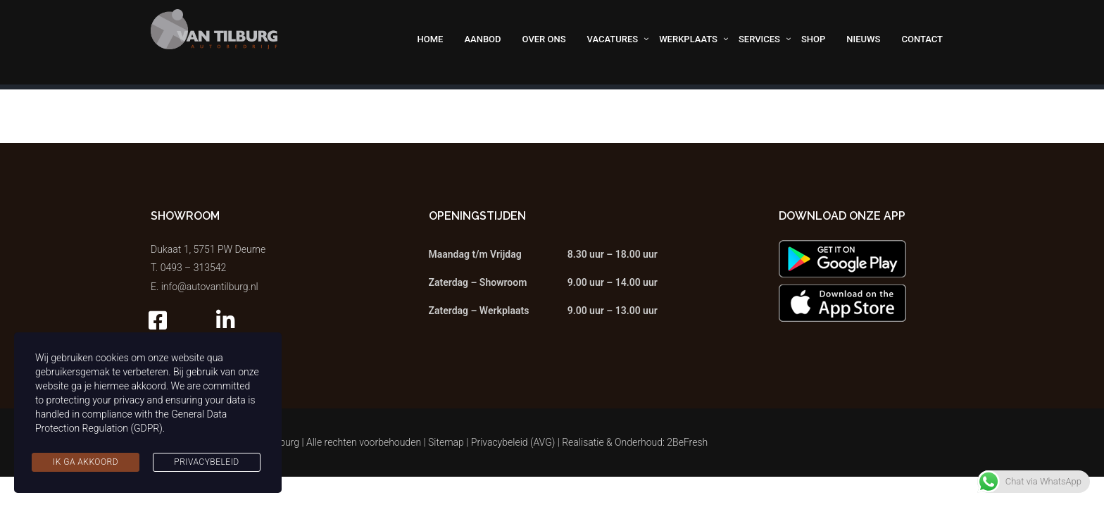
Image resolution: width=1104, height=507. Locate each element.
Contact (922, 39)
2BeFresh (687, 442)
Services (759, 39)
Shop (813, 39)
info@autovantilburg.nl (209, 286)
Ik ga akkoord (85, 462)
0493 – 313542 (194, 267)
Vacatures (613, 39)
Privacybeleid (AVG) (513, 442)
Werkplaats (688, 39)
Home (431, 39)
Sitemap (446, 442)
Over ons (544, 39)
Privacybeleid (206, 462)
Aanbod (482, 39)
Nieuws (863, 39)
